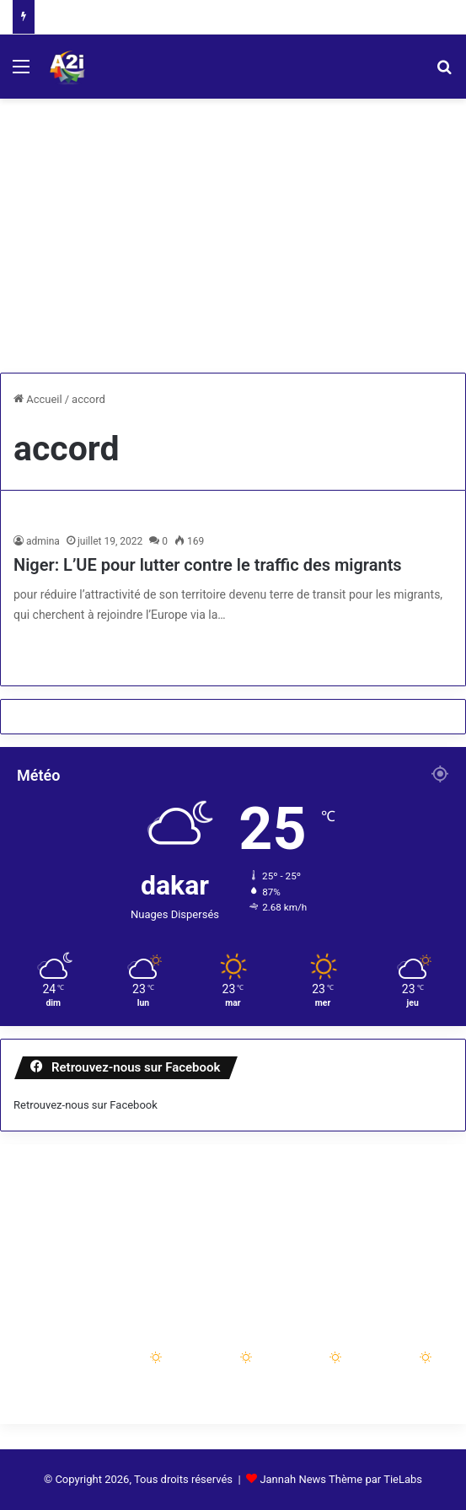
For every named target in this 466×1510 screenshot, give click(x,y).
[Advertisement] (233, 242)
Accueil (37, 399)
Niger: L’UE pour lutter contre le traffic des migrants (207, 565)
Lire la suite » (69, 651)
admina (43, 541)
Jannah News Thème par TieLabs (341, 1479)
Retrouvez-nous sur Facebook (85, 1105)
